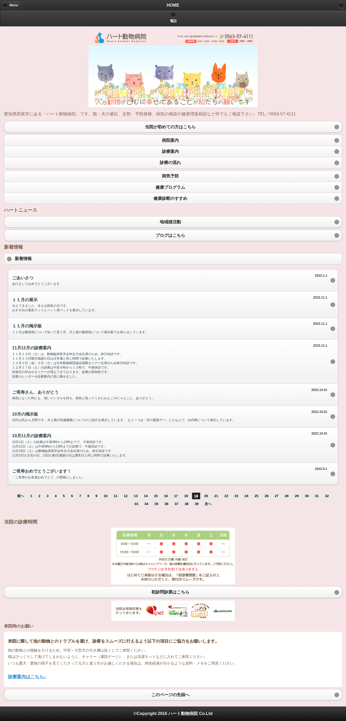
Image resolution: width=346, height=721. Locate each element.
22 (226, 496)
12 (126, 496)
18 (186, 496)
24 (246, 496)
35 (156, 504)
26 (266, 496)
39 (196, 504)
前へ (20, 496)
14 (146, 496)
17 (176, 496)
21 (216, 496)
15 (156, 496)
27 (276, 496)
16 (166, 496)
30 (306, 496)
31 (317, 496)
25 (256, 496)
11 (116, 496)
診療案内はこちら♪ (27, 676)
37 (176, 504)
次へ (208, 504)
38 (186, 504)
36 (166, 504)
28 (286, 496)
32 (327, 496)
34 (146, 504)
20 (206, 496)
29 (296, 496)
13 (136, 496)
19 (196, 496)
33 (136, 504)
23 (236, 496)
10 (105, 496)
